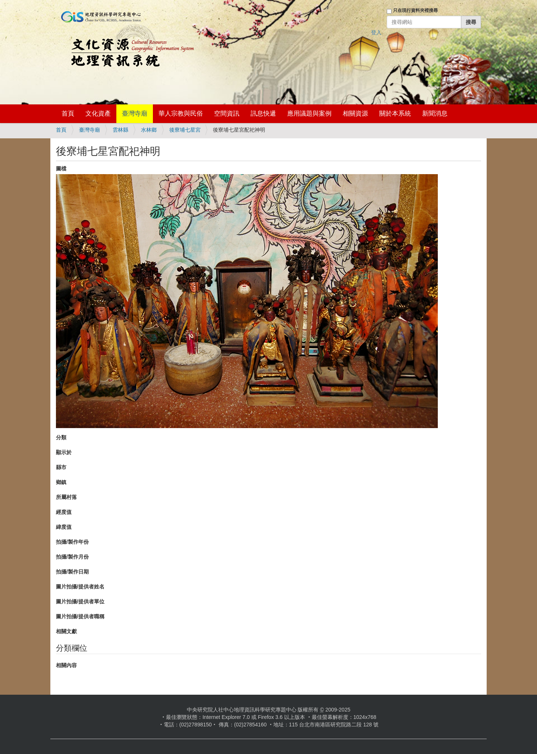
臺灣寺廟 (134, 113)
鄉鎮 (61, 482)
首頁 (68, 113)
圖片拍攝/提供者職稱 (80, 616)
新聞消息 (435, 113)
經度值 (64, 512)
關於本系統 (395, 113)
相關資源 (355, 113)
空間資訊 (226, 113)
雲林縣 (120, 130)
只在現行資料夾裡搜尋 (415, 10)
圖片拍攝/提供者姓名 (80, 587)
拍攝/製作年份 (72, 542)
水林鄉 (149, 130)
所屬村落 (66, 497)
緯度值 (64, 527)
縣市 (61, 467)
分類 (61, 437)
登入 (376, 32)
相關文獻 (66, 631)
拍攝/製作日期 (72, 572)
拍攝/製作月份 (72, 557)
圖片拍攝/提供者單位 (80, 601)
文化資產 (98, 113)
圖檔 (61, 169)
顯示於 (64, 452)
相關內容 (66, 665)
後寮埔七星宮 (185, 130)
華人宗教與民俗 (180, 113)
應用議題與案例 (309, 113)
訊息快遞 (263, 113)
